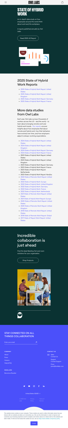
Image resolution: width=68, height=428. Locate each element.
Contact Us (54, 356)
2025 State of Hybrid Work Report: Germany (37, 99)
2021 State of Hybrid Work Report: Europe (36, 199)
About (6, 354)
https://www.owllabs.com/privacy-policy (49, 418)
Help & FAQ (8, 363)
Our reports (36, 126)
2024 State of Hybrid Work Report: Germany (37, 150)
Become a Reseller (10, 373)
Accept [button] (34, 423)
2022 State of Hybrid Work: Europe (33, 182)
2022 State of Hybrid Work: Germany (34, 186)
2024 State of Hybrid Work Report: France (36, 153)
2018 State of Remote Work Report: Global (36, 215)
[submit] (36, 342)
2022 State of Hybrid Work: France (33, 189)
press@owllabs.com (57, 366)
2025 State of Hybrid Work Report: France (36, 101)
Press (6, 357)
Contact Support (56, 361)
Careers (7, 360)
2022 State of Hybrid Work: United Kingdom (37, 184)
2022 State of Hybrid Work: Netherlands (35, 191)
